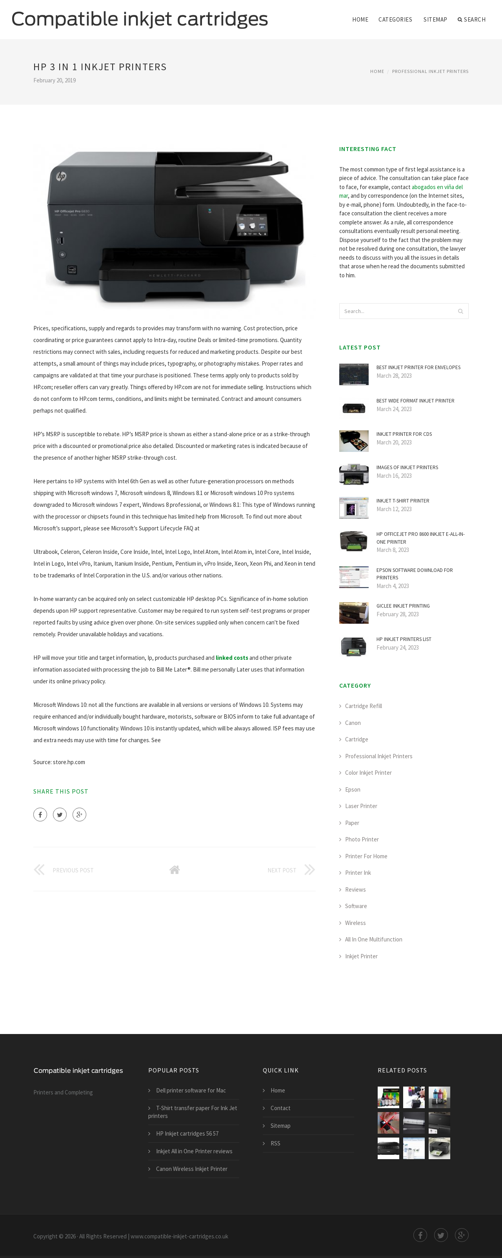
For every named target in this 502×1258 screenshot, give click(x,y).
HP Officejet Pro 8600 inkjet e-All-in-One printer (420, 538)
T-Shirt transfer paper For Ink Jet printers (192, 1112)
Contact (281, 1108)
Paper (352, 823)
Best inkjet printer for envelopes (418, 367)
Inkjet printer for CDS (404, 434)
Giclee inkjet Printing (403, 606)
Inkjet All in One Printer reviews (194, 1151)
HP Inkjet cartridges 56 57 (187, 1133)
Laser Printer (361, 806)
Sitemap (435, 19)
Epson (352, 789)
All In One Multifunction (373, 939)
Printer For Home (366, 856)
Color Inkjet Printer (368, 772)
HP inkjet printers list (403, 639)
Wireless (355, 923)
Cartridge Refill (363, 706)
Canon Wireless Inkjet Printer (191, 1168)
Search (472, 19)
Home (360, 19)
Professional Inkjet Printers (430, 71)
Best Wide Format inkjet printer (415, 400)
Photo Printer (362, 839)
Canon (353, 722)
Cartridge (356, 739)
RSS (275, 1143)
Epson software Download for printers (414, 574)
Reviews (355, 889)
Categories (395, 19)
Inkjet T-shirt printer (402, 500)
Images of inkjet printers (407, 467)
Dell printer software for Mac (191, 1090)
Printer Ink (358, 872)
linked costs (232, 657)
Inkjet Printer (361, 956)
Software (356, 906)
